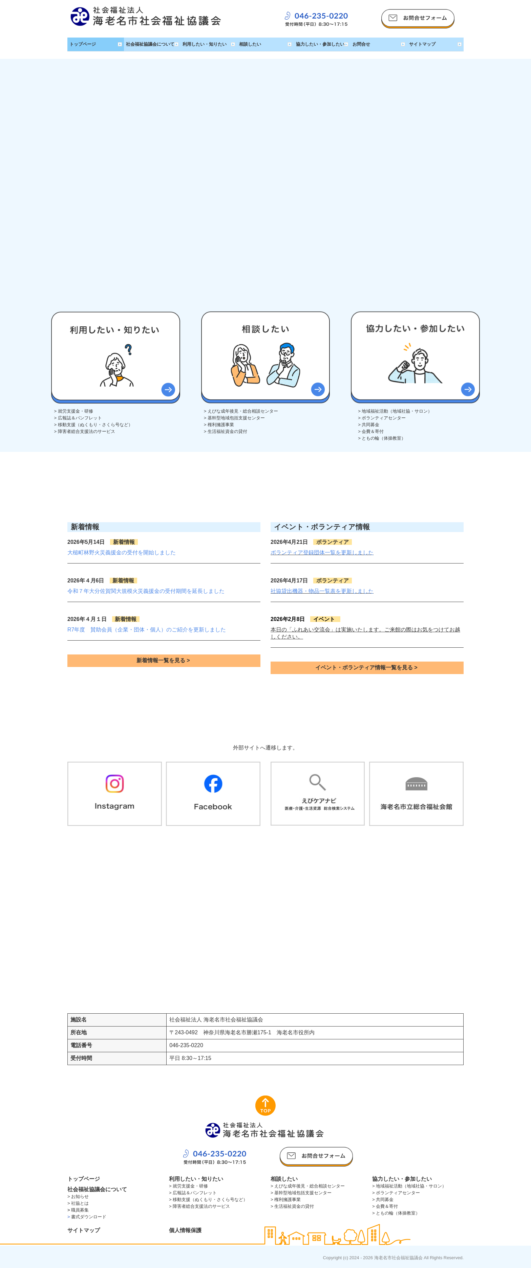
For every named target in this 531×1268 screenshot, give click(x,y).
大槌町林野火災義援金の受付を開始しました (121, 552)
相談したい (250, 44)
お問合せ (361, 44)
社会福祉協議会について (150, 44)
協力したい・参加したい (320, 44)
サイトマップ (422, 44)
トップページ (82, 44)
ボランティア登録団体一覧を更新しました (322, 552)
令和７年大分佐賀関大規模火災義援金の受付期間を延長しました (146, 591)
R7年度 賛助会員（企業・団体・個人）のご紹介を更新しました (146, 629)
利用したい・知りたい (205, 44)
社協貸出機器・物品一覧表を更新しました (322, 591)
